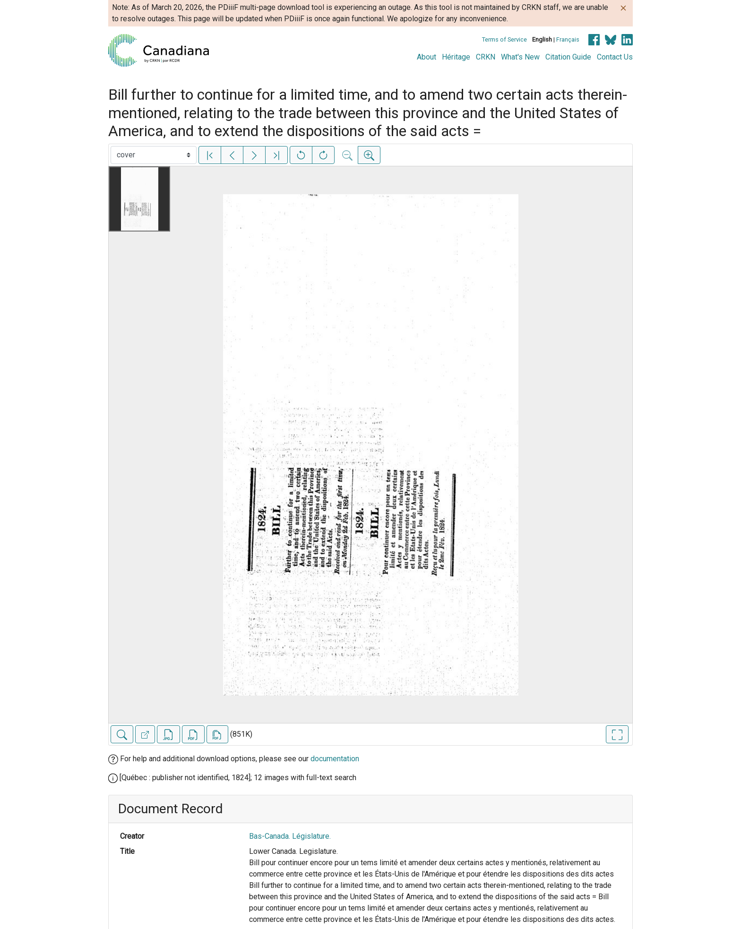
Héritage (456, 56)
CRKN (485, 56)
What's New (520, 56)
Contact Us (615, 56)
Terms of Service (504, 39)
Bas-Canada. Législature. (290, 836)
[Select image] (154, 155)
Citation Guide (568, 56)
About (426, 56)
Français (567, 39)
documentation (334, 758)
